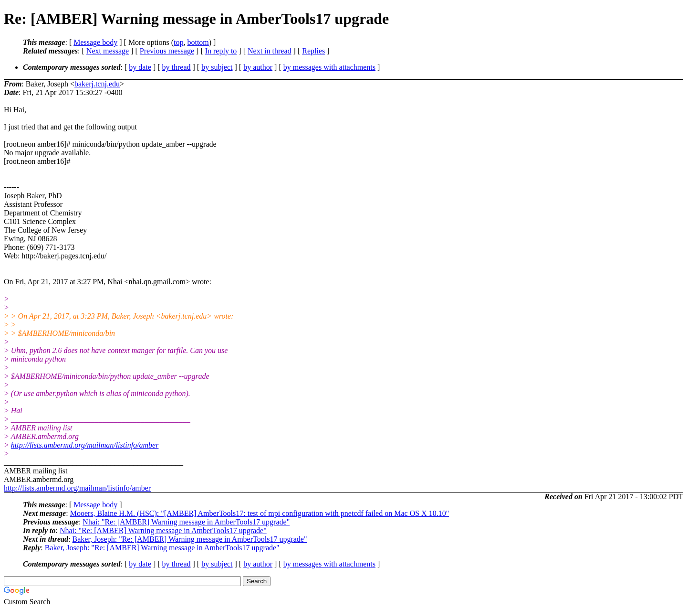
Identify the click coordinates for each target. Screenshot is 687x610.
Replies (313, 51)
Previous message (167, 51)
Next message (107, 51)
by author (257, 67)
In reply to (221, 51)
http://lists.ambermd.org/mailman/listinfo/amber (85, 445)
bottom (197, 42)
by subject (216, 67)
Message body (95, 42)
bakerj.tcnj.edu (97, 84)
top (178, 42)
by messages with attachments (329, 67)
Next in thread (269, 51)
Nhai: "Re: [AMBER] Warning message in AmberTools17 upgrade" (186, 522)
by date (140, 67)
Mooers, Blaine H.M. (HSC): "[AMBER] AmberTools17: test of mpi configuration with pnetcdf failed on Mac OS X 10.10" (259, 513)
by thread (176, 67)
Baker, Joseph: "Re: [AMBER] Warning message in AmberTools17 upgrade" (190, 539)
